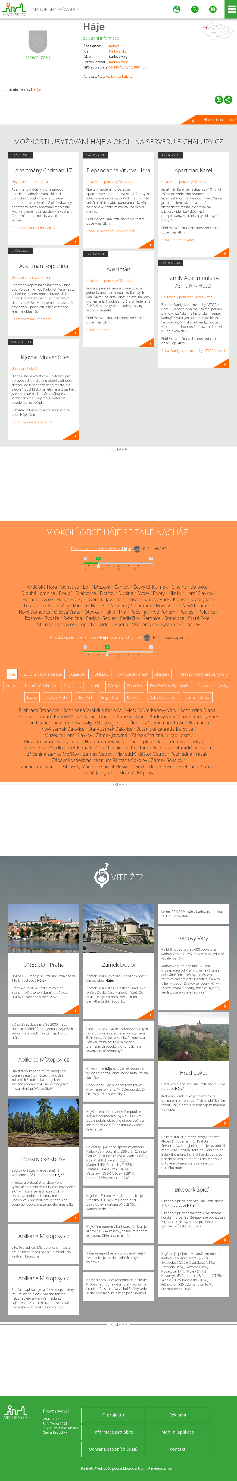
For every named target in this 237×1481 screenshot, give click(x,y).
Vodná (121, 624)
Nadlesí (98, 605)
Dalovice (199, 587)
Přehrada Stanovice (39, 710)
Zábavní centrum (163, 697)
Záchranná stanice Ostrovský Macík (57, 766)
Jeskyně (225, 685)
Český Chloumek (150, 587)
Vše (12, 674)
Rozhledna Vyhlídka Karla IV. (92, 710)
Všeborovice (144, 624)
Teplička (87, 624)
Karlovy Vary (118, 62)
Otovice (92, 612)
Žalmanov (189, 624)
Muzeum (134, 697)
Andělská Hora (42, 587)
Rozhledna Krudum (128, 748)
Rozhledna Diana (197, 710)
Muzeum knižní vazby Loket (52, 741)
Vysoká (168, 624)
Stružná (45, 624)
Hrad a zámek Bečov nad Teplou (118, 741)
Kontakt (178, 1449)
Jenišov (132, 599)
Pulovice (206, 612)
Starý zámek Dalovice (110, 729)
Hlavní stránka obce (219, 119)
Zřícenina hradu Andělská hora (177, 723)
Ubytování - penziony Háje (31, 182)
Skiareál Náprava (137, 773)
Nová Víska (167, 605)
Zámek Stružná (147, 735)
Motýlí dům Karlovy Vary (151, 710)
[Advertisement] (118, 485)
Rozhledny (72, 685)
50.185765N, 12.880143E (127, 67)
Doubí (65, 593)
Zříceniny (134, 685)
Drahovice (85, 593)
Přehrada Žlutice (196, 766)
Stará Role (198, 618)
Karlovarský (117, 51)
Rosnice (33, 618)
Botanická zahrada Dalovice (164, 729)
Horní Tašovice (38, 599)
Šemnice (152, 618)
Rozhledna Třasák (188, 754)
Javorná (94, 599)
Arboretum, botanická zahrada (31, 685)
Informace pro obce (113, 1432)
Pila (122, 612)
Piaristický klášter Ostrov (141, 754)
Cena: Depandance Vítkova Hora (110, 231)
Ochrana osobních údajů (113, 1449)
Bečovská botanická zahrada (181, 748)
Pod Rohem (163, 612)
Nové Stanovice (34, 612)
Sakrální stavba (198, 697)
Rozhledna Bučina (85, 748)
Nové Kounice (196, 605)
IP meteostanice (159, 1468)
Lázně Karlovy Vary (198, 716)
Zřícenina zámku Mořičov (53, 754)
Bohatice (70, 587)
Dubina (125, 593)
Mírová (80, 605)
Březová (102, 587)
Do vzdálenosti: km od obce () (94, 637)
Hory (61, 599)
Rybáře (52, 618)
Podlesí (186, 612)
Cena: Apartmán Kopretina (31, 319)
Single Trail (109, 697)
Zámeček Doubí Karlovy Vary (145, 716)
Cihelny (179, 587)
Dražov (107, 593)
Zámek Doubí (97, 716)
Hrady (95, 685)
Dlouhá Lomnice (38, 593)
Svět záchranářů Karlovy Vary (49, 716)
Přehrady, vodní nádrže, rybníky (202, 674)
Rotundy (204, 685)
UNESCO (101, 674)
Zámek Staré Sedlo (43, 748)
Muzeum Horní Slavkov (68, 735)
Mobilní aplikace (177, 1432)
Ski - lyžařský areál (132, 674)
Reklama (177, 1415)
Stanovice (174, 618)
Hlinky (175, 593)
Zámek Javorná (111, 735)
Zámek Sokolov (166, 760)
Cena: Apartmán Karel (177, 240)
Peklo (109, 612)
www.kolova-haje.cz (118, 76)
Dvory (143, 593)
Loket (45, 605)
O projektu (113, 1415)
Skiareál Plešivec (114, 766)
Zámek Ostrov (97, 754)
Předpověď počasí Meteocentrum (120, 1468)
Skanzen (162, 674)
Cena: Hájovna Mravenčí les (32, 422)
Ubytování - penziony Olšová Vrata (111, 182)
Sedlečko (129, 618)
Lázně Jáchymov (98, 773)
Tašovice (66, 624)
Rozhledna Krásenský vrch (183, 741)
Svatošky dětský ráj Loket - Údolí (108, 723)
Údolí (105, 624)
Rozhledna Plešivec (155, 766)
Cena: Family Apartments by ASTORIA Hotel (193, 350)
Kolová (114, 46)
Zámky (113, 685)
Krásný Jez (201, 599)
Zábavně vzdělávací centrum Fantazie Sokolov (99, 760)
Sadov (92, 618)
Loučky (62, 605)
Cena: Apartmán (98, 330)
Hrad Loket (178, 735)
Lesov (29, 605)
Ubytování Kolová (24, 368)
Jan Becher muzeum (49, 723)
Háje (94, 26)
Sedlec (109, 618)
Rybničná (72, 618)
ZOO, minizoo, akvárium (42, 674)
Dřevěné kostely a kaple (169, 685)
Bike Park (85, 697)
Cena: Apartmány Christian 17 (34, 228)
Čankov (121, 587)
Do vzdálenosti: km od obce (101, 548)
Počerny (138, 612)
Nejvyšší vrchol (57, 697)
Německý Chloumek (131, 605)
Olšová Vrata (67, 612)
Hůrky (76, 599)
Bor (86, 587)
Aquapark (78, 674)
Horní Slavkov (199, 593)
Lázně (32, 697)
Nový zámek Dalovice (62, 729)
